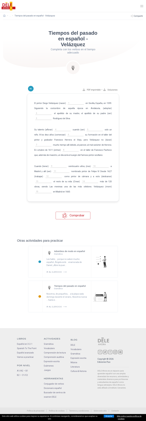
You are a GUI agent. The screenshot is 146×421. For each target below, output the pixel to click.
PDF (96, 90)
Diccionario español (53, 378)
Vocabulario (49, 338)
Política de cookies (57, 400)
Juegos (47, 360)
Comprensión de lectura (55, 342)
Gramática (48, 334)
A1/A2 (20, 360)
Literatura (75, 356)
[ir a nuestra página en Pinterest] (110, 341)
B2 (18, 365)
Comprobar (73, 205)
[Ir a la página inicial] (5, 16)
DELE (73, 335)
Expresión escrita (52, 351)
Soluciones (116, 90)
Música (74, 352)
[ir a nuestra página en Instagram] (115, 341)
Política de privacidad (35, 400)
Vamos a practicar (25, 347)
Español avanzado (25, 342)
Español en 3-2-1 (24, 334)
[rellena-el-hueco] (71, 103)
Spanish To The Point (26, 338)
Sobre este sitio (100, 400)
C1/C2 (25, 365)
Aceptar (108, 416)
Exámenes (49, 355)
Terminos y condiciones (79, 400)
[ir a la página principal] (8, 6)
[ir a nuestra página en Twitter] (105, 341)
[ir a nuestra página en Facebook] (100, 341)
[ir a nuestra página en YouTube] (120, 341)
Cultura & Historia (78, 361)
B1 (27, 360)
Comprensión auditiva (54, 347)
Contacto (115, 400)
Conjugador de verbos (54, 373)
